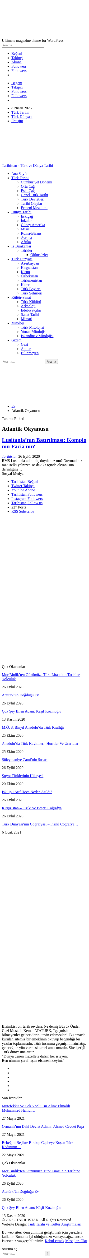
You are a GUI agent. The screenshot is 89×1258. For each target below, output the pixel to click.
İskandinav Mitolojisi (37, 336)
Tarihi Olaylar (31, 203)
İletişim (17, 121)
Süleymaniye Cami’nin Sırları (24, 760)
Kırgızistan (29, 268)
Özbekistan (29, 276)
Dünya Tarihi (21, 212)
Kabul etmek (54, 1241)
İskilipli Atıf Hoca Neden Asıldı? (27, 792)
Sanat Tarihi (30, 314)
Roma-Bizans (31, 233)
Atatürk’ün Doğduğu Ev (20, 695)
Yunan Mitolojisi (34, 332)
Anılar (26, 349)
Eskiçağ (27, 216)
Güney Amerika (33, 225)
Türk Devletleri (32, 199)
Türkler (26, 250)
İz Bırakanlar (21, 246)
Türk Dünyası (21, 117)
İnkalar (26, 221)
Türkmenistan (31, 280)
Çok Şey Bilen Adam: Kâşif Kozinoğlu (31, 711)
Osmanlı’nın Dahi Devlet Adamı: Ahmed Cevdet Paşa (43, 1126)
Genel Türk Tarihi (34, 195)
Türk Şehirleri (31, 293)
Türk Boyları (31, 289)
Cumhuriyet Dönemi (36, 182)
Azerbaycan (30, 263)
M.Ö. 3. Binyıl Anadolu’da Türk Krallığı (33, 727)
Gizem (16, 340)
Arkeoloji (28, 306)
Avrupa (26, 238)
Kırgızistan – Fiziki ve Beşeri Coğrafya (32, 808)
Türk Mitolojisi (32, 327)
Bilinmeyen (30, 353)
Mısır (25, 229)
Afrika (26, 242)
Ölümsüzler (39, 255)
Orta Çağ (28, 186)
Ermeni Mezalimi (34, 208)
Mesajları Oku (76, 1241)
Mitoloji (17, 323)
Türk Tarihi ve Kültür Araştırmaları (54, 1224)
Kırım (25, 272)
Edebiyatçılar (31, 310)
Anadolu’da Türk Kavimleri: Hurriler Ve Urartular (40, 743)
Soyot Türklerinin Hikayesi (22, 776)
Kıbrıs (25, 285)
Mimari (26, 319)
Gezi (24, 344)
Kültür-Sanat (21, 297)
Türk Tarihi (20, 112)
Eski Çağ (28, 191)
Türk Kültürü (31, 302)
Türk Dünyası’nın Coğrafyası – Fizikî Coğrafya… (40, 824)
